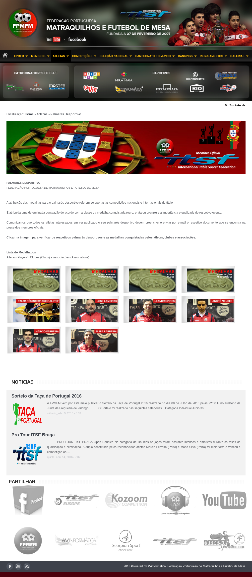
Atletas (59, 56)
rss (26, 566)
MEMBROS (38, 56)
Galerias (237, 56)
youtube (18, 566)
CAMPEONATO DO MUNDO (153, 56)
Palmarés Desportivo (66, 114)
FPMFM (19, 56)
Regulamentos (211, 56)
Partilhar (22, 481)
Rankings (185, 56)
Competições (82, 56)
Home (29, 114)
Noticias (22, 382)
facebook (9, 566)
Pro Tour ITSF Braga (33, 434)
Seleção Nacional (114, 56)
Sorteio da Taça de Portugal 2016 (46, 396)
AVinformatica (156, 566)
